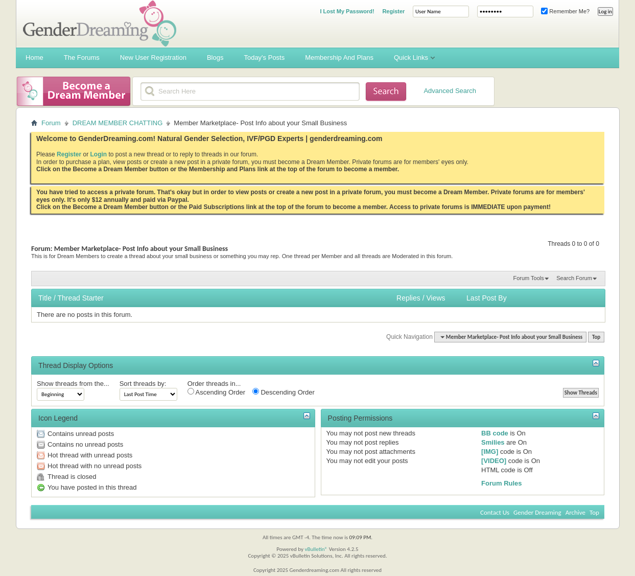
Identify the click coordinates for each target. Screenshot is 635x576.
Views (435, 298)
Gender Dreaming (537, 512)
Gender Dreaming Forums (99, 24)
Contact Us (494, 512)
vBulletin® (315, 549)
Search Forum (574, 278)
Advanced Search (450, 91)
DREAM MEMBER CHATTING (118, 123)
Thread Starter (80, 298)
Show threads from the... (73, 383)
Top (596, 337)
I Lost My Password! (347, 11)
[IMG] (489, 451)
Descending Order (283, 392)
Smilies (493, 442)
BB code (494, 433)
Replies (408, 298)
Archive (575, 512)
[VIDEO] (493, 461)
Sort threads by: (143, 383)
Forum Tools (528, 278)
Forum (51, 123)
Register (393, 11)
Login (98, 154)
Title (45, 298)
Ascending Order (216, 392)
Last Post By (486, 298)
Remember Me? (565, 11)
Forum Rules (501, 483)
